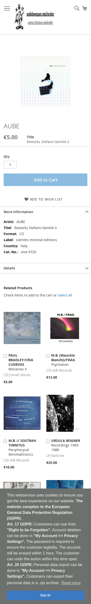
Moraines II (20, 362)
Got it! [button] (45, 595)
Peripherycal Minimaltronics (22, 447)
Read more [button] (71, 583)
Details (9, 268)
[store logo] (34, 17)
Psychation (63, 360)
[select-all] (65, 295)
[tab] (45, 212)
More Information (18, 211)
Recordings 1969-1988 (65, 445)
